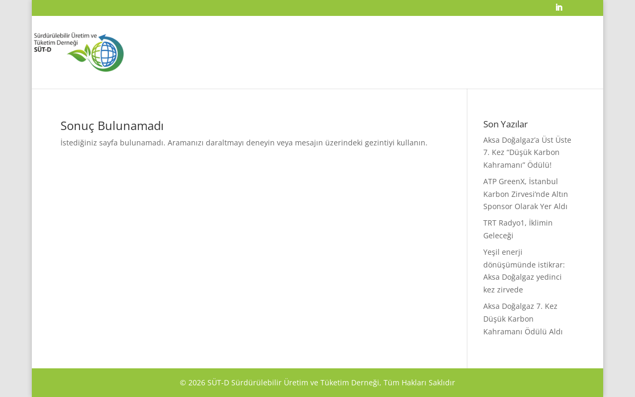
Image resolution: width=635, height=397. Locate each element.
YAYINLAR (449, 71)
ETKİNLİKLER (409, 71)
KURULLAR (368, 71)
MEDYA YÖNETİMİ (525, 71)
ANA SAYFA (250, 71)
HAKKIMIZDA (292, 71)
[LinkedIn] (558, 11)
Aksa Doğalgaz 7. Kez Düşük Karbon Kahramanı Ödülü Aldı (523, 318)
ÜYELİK (481, 71)
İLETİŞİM (569, 71)
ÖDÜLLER (331, 71)
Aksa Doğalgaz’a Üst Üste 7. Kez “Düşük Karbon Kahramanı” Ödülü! (527, 152)
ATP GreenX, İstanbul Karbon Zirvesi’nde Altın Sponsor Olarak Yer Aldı (525, 194)
